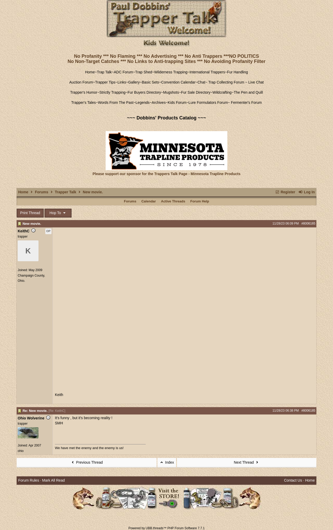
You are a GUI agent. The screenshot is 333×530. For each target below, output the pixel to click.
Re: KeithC (57, 411)
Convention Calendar (178, 82)
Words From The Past (115, 102)
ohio (21, 451)
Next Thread (246, 462)
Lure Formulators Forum (208, 102)
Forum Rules (28, 480)
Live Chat (256, 82)
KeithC (23, 231)
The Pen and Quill (248, 92)
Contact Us (293, 480)
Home (90, 72)
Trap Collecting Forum (225, 82)
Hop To (58, 213)
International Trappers (207, 72)
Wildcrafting (222, 92)
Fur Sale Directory (195, 92)
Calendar (148, 201)
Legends (143, 102)
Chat (201, 82)
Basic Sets (150, 82)
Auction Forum (81, 82)
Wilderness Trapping (171, 72)
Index (166, 462)
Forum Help (199, 201)
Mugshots (171, 92)
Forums (41, 192)
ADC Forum (123, 72)
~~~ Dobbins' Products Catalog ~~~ (166, 117)
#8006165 (308, 223)
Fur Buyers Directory (144, 92)
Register (285, 192)
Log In (306, 192)
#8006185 (308, 410)
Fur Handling (237, 72)
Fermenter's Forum (246, 102)
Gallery (134, 82)
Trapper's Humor (83, 92)
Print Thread (30, 213)
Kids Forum (177, 102)
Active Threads (173, 201)
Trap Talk (104, 72)
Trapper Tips (105, 82)
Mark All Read (53, 480)
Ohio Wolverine (31, 418)
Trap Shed (143, 72)
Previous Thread (87, 462)
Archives (159, 102)
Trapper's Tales (83, 102)
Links (122, 82)
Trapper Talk (65, 192)
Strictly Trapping (112, 92)
